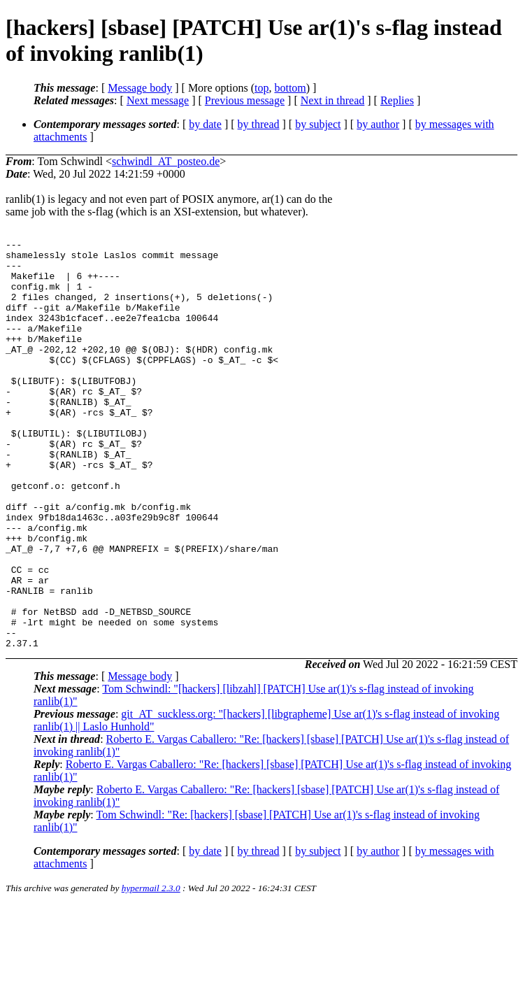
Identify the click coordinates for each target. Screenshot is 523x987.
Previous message (245, 100)
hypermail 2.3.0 (151, 970)
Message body (140, 88)
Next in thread (333, 100)
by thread (259, 124)
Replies (397, 100)
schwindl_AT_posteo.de (166, 161)
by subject (318, 124)
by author (378, 124)
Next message (158, 100)
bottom (290, 88)
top (261, 88)
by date (205, 124)
